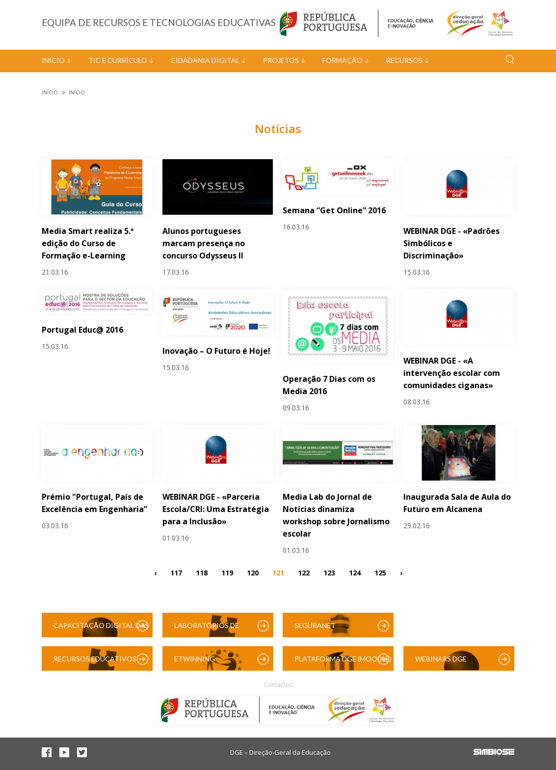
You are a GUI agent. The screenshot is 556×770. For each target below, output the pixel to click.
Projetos (281, 60)
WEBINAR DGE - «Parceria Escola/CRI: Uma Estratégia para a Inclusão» (215, 509)
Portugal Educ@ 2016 (82, 329)
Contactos (278, 685)
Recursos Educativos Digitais (94, 663)
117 (176, 572)
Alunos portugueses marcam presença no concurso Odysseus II (203, 243)
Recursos (404, 60)
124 (355, 572)
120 (253, 572)
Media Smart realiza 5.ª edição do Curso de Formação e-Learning (87, 243)
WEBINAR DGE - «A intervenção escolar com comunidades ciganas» (451, 373)
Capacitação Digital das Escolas (101, 629)
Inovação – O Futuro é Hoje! (216, 350)
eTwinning (194, 659)
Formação (342, 60)
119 (227, 572)
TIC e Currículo (117, 60)
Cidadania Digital (205, 60)
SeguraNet (315, 625)
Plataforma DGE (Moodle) (343, 659)
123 (329, 572)
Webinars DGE (441, 659)
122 (304, 572)
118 (202, 572)
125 (380, 572)
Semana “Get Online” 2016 (334, 210)
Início (53, 60)
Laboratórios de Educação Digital (208, 629)
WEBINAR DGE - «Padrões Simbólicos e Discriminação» (451, 243)
